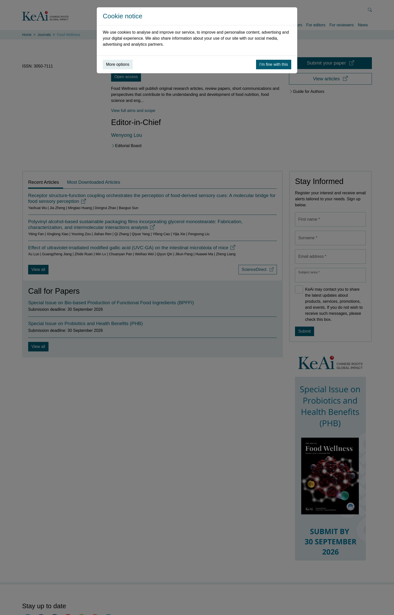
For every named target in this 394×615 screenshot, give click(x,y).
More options (117, 64)
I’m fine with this (273, 64)
